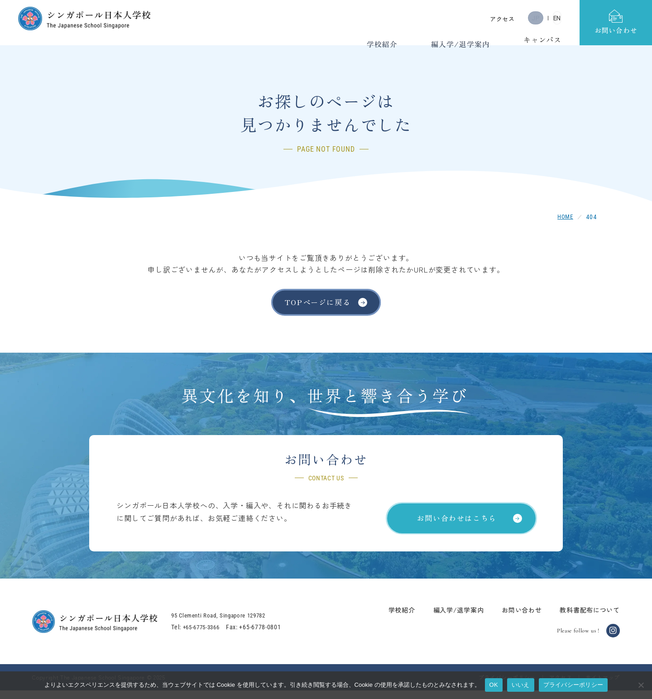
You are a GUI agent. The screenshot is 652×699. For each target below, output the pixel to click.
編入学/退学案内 (450, 618)
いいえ (521, 684)
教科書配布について (581, 618)
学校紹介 (393, 618)
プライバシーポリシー (573, 684)
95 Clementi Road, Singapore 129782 (231, 623)
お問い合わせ (513, 618)
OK (493, 684)
